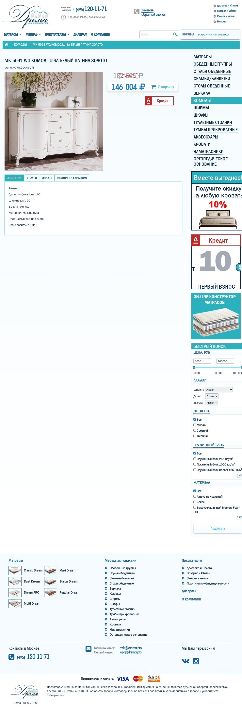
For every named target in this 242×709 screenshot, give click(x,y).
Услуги (32, 178)
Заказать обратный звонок (153, 12)
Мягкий (199, 425)
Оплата (47, 178)
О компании (100, 34)
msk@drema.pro (131, 648)
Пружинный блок (208, 445)
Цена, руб (201, 352)
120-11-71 (90, 9)
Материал (201, 482)
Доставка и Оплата (227, 5)
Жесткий (200, 436)
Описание (14, 178)
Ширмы (115, 599)
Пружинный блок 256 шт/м (213, 459)
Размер (199, 381)
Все (197, 420)
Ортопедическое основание (128, 635)
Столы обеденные (122, 583)
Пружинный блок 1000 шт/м (214, 464)
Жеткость (201, 411)
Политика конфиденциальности (208, 583)
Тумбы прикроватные (124, 614)
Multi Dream (32, 603)
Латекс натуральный (207, 497)
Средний (200, 431)
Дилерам (80, 34)
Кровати (115, 624)
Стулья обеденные (122, 573)
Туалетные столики (122, 609)
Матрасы (11, 34)
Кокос (198, 502)
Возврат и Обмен (226, 11)
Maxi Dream (67, 570)
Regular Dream (69, 592)
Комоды (20, 44)
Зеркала (115, 588)
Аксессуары (118, 619)
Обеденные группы (123, 568)
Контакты (221, 21)
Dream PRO (31, 592)
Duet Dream (32, 581)
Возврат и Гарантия (72, 178)
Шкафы (115, 604)
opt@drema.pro (130, 652)
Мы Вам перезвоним (198, 648)
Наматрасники (120, 629)
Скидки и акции (225, 16)
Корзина (188, 34)
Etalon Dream (68, 581)
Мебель (31, 34)
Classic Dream (33, 570)
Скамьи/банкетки (122, 578)
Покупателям (55, 34)
